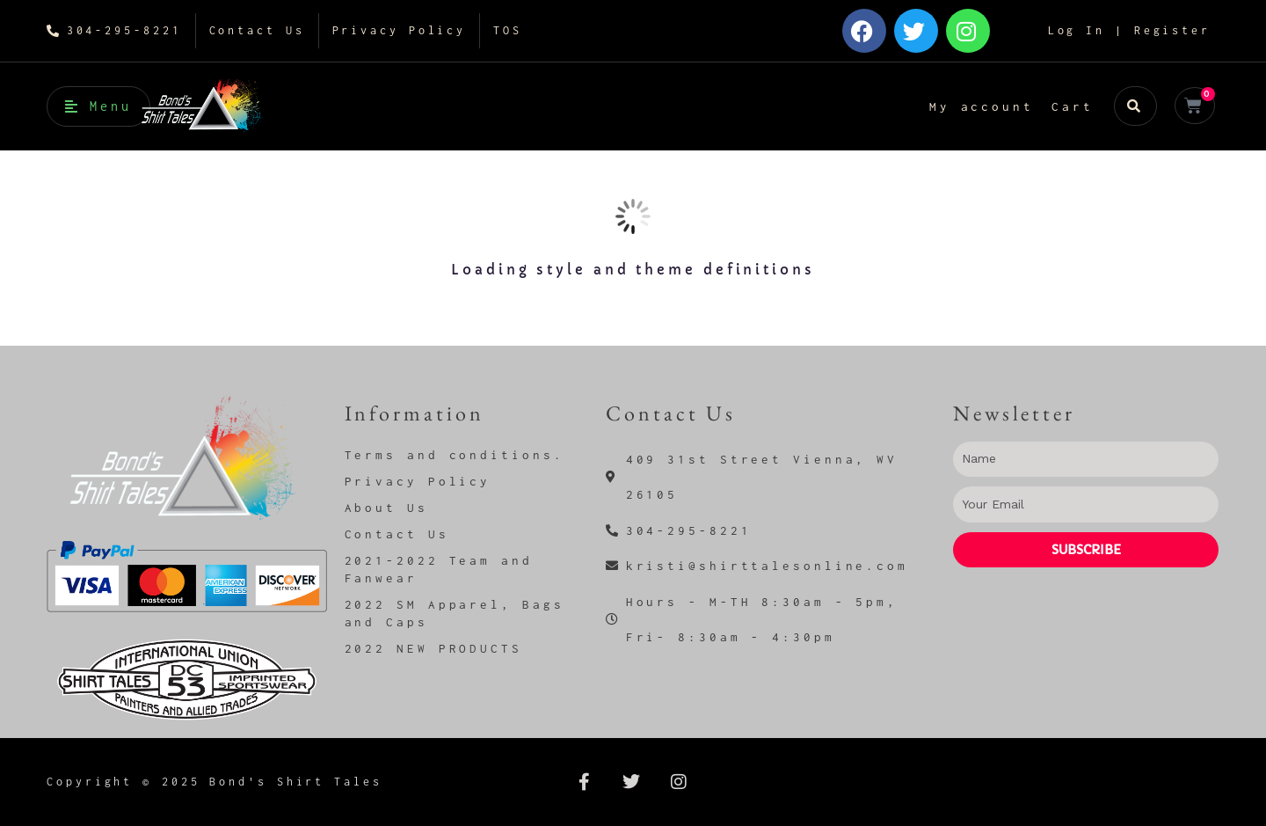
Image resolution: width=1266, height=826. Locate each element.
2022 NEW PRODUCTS (433, 648)
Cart (1072, 106)
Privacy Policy (418, 481)
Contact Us (397, 534)
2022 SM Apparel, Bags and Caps (454, 613)
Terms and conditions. (454, 455)
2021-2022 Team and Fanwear (439, 569)
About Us (386, 508)
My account (981, 106)
